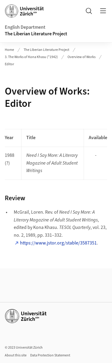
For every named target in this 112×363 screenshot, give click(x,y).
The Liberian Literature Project (36, 34)
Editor (9, 64)
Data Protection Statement (50, 355)
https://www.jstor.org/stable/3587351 (58, 243)
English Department (25, 27)
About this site (16, 355)
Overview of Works (81, 57)
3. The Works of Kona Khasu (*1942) (31, 57)
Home (9, 49)
